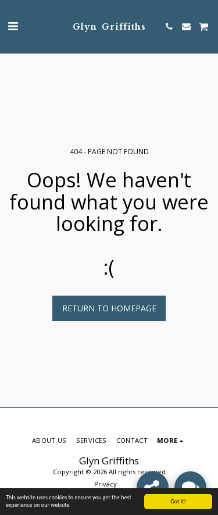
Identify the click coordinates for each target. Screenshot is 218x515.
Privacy (105, 484)
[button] (13, 26)
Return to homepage (109, 308)
